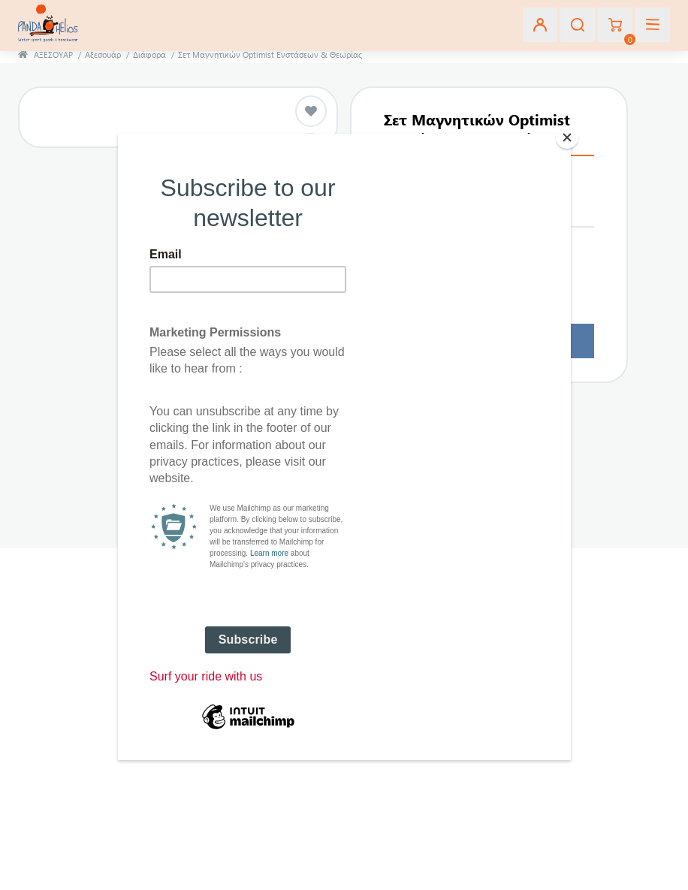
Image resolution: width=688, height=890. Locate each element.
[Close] (567, 137)
